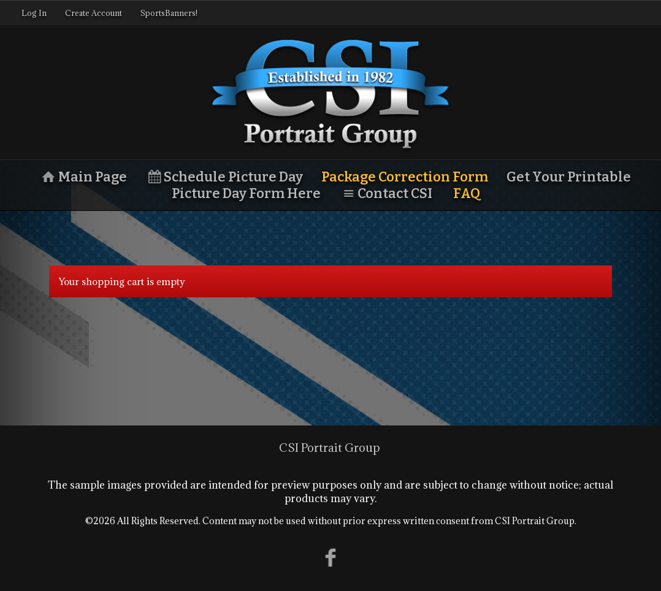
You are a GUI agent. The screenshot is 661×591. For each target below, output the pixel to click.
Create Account (93, 13)
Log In (34, 13)
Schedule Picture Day (224, 177)
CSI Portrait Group (329, 447)
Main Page (83, 177)
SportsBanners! (168, 13)
